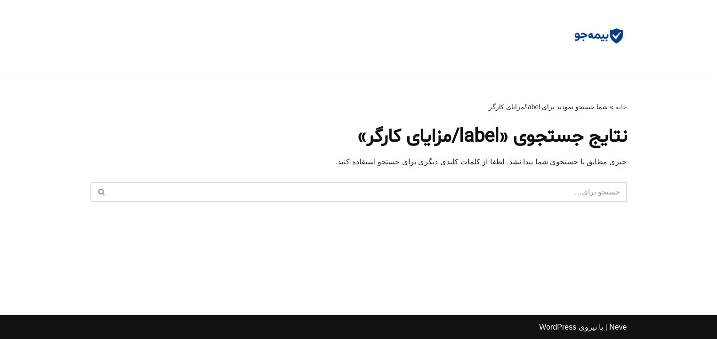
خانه (621, 107)
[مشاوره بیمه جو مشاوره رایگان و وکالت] (599, 36)
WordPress (557, 327)
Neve (618, 327)
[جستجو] (369, 192)
